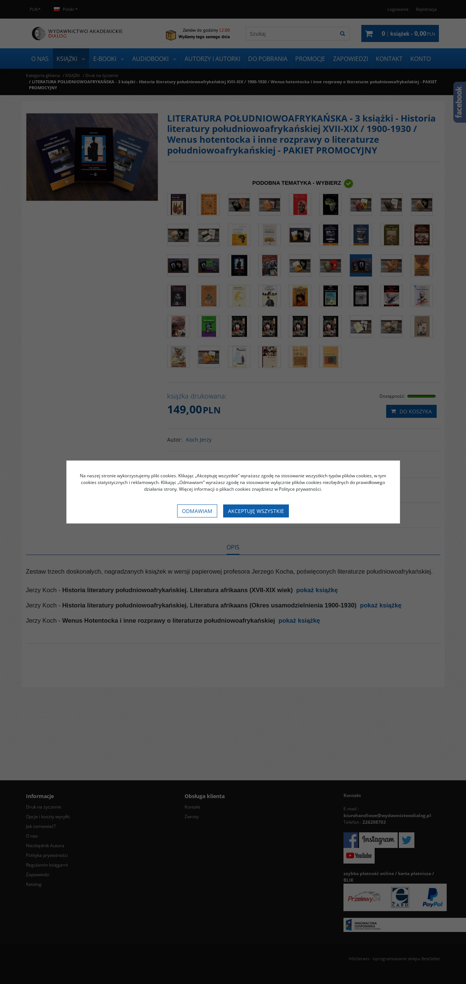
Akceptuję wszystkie (256, 510)
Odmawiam (197, 510)
